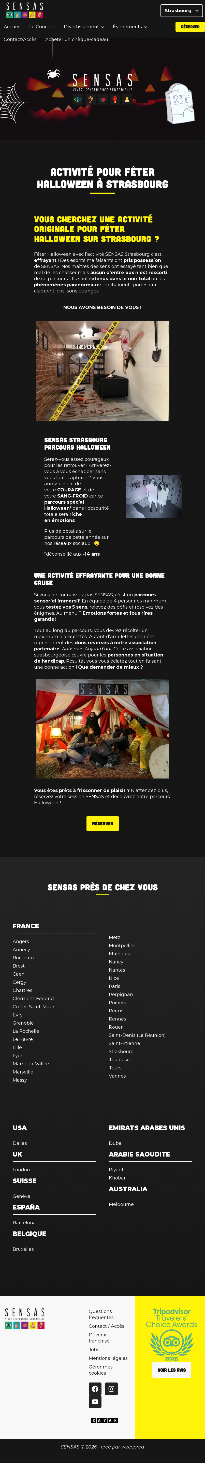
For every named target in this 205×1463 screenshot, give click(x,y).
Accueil (12, 31)
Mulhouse (120, 954)
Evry (18, 1015)
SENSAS (62, 887)
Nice (114, 978)
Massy (20, 1080)
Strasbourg (182, 13)
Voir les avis (172, 1370)
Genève (21, 1196)
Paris (114, 986)
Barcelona (24, 1223)
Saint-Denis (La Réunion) (137, 1035)
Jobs (94, 1349)
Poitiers (117, 1002)
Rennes (117, 1019)
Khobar (117, 1178)
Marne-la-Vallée (31, 1064)
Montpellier (122, 945)
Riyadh (117, 1170)
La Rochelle (26, 1031)
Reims (116, 1011)
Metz (114, 937)
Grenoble (23, 1023)
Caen (19, 974)
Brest (19, 966)
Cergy (19, 982)
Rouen (116, 1027)
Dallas (20, 1143)
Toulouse (119, 1060)
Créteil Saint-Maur (33, 1007)
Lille (17, 1047)
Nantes (117, 970)
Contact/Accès (20, 44)
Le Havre (23, 1039)
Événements (127, 31)
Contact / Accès (106, 1326)
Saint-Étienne (124, 1043)
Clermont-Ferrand (33, 998)
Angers (21, 941)
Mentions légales (108, 1358)
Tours (115, 1068)
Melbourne (121, 1204)
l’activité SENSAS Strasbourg (117, 254)
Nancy (116, 962)
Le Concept (42, 31)
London (21, 1170)
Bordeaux (24, 958)
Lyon (18, 1055)
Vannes (117, 1076)
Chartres (22, 990)
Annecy (21, 949)
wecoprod (132, 1447)
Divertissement (81, 31)
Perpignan (121, 994)
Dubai (116, 1143)
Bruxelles (23, 1249)
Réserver (190, 31)
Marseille (23, 1072)
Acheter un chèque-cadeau (76, 44)
